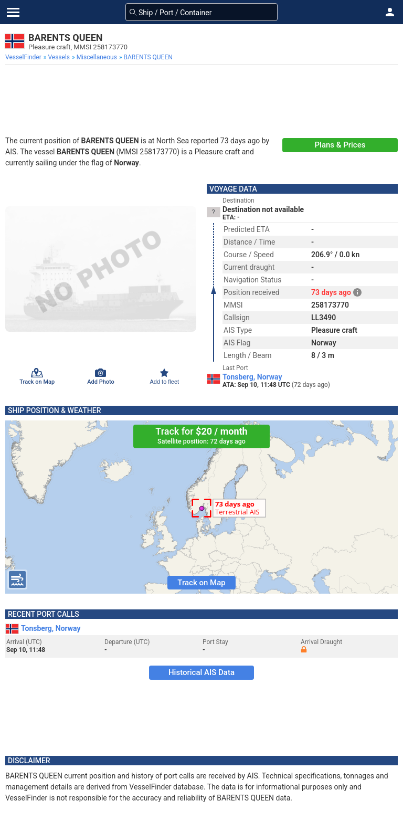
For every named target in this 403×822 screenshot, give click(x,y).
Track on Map (201, 582)
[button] (390, 12)
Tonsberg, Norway (252, 377)
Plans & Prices (340, 145)
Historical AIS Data (201, 672)
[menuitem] (24, 57)
